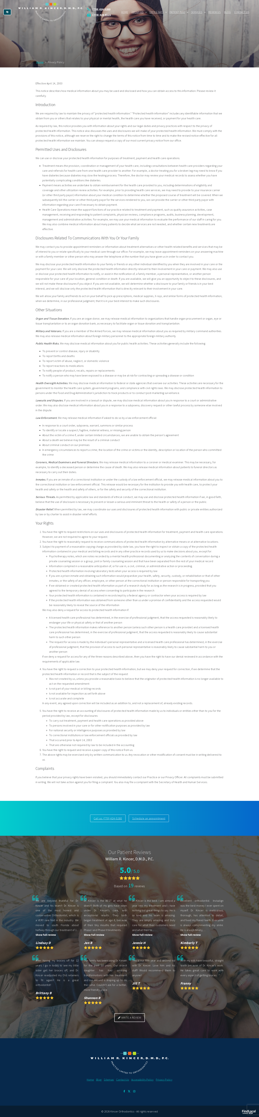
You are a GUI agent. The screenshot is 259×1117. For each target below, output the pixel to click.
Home (124, 12)
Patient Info (177, 12)
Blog (227, 12)
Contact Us (241, 12)
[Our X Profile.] (129, 1091)
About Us (137, 12)
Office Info (156, 12)
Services (196, 12)
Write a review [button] (129, 1017)
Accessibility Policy (142, 1079)
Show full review (46, 934)
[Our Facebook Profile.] (124, 1091)
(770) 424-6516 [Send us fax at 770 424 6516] (104, 14)
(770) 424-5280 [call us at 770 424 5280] (104, 9)
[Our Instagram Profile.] (134, 1091)
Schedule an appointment (149, 818)
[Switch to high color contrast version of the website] (7, 12)
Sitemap (109, 1079)
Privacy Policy (164, 1079)
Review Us (214, 12)
